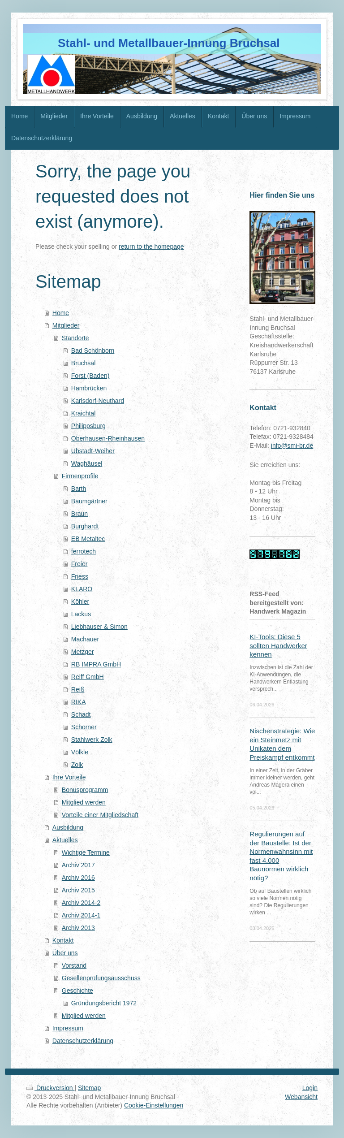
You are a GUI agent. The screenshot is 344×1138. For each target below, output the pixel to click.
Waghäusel (87, 463)
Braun (79, 513)
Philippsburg (88, 425)
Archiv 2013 (78, 927)
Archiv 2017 (78, 865)
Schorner (84, 727)
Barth (78, 488)
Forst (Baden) (90, 375)
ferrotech (83, 551)
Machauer (85, 639)
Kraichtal (83, 413)
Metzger (82, 651)
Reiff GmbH (87, 676)
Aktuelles (65, 840)
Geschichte (77, 990)
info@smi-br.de (292, 445)
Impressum (67, 1028)
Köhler (80, 601)
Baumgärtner (89, 501)
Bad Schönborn (93, 350)
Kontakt (62, 940)
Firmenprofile (80, 476)
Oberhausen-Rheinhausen (108, 438)
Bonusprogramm (85, 789)
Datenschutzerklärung (82, 1040)
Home (60, 312)
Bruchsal (83, 363)
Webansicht (301, 1096)
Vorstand (74, 965)
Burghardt (85, 526)
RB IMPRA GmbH (96, 664)
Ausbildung (67, 827)
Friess (79, 576)
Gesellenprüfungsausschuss (101, 978)
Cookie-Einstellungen (153, 1105)
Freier (79, 563)
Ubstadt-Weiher (93, 450)
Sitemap (89, 1087)
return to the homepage (151, 246)
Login (310, 1087)
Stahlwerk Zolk (91, 739)
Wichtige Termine (86, 852)
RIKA (78, 701)
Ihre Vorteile (69, 777)
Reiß (78, 689)
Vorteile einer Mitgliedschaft (100, 814)
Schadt (81, 714)
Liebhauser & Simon (99, 626)
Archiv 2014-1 (81, 915)
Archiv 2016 (78, 877)
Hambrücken (89, 388)
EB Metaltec (88, 538)
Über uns (65, 952)
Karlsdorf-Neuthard (97, 400)
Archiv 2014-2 (81, 902)
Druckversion (50, 1087)
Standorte (75, 338)
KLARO (81, 589)
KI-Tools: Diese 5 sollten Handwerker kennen (278, 645)
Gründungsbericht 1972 (104, 1003)
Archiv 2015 (78, 890)
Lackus (81, 614)
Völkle (79, 752)
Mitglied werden (84, 802)
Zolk (77, 764)
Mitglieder (66, 325)
